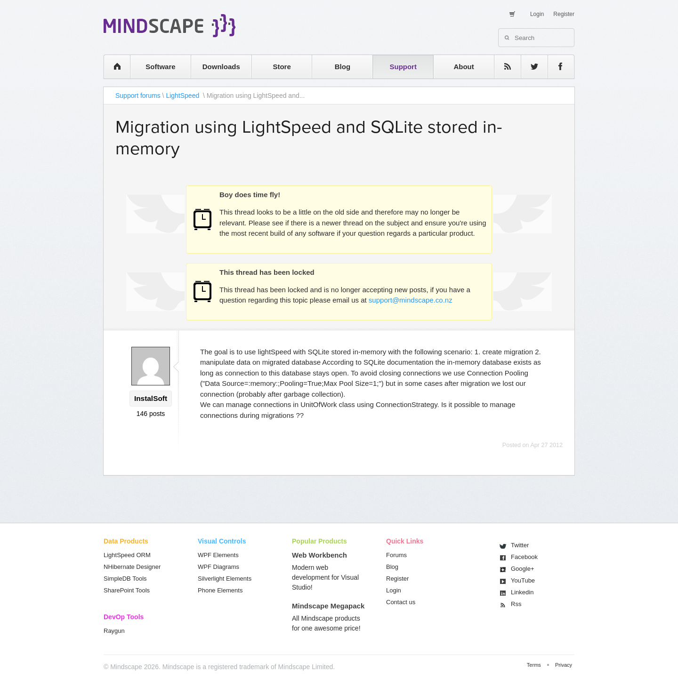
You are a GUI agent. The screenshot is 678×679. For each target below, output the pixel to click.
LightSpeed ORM (127, 555)
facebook (556, 67)
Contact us (400, 602)
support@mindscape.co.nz (410, 300)
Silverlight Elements (224, 578)
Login (537, 14)
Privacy (563, 665)
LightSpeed (183, 95)
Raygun (114, 630)
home (112, 67)
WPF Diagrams (218, 566)
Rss (516, 603)
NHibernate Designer (132, 566)
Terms (534, 665)
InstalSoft (150, 398)
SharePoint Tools (127, 590)
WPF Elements (218, 555)
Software (160, 67)
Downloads (221, 67)
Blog (342, 67)
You (523, 580)
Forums (396, 555)
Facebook (524, 556)
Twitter (520, 545)
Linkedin (522, 592)
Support (403, 67)
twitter (529, 67)
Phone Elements (220, 590)
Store (282, 67)
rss (502, 67)
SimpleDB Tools (125, 578)
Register (563, 14)
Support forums (138, 95)
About (463, 67)
